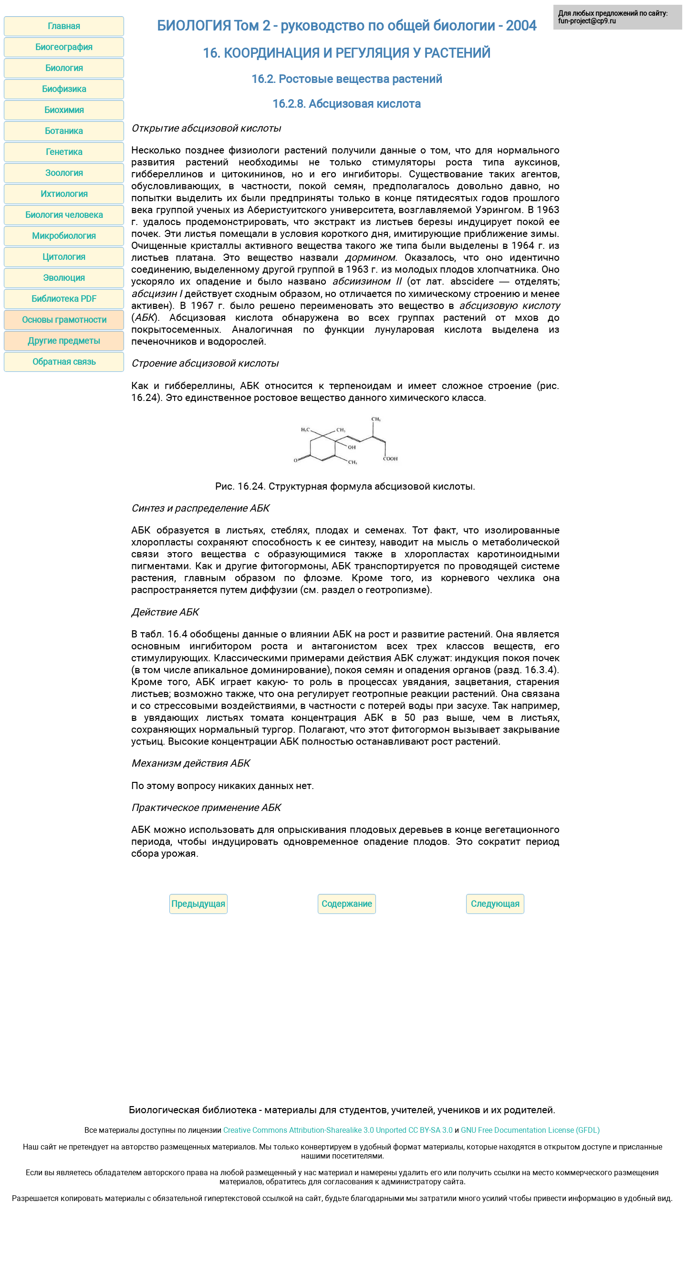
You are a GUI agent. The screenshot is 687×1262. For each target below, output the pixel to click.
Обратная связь (64, 362)
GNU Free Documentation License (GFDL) (530, 1130)
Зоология (64, 173)
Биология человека (64, 215)
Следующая (495, 904)
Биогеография (64, 47)
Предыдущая (198, 904)
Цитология (63, 257)
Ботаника (64, 131)
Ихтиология (64, 194)
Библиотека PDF (63, 299)
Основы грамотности (64, 320)
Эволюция (64, 278)
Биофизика (64, 89)
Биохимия (64, 110)
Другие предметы (64, 341)
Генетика (64, 152)
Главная (64, 26)
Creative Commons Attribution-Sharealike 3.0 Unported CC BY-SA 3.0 (338, 1130)
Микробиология (64, 236)
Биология (64, 68)
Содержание (347, 904)
